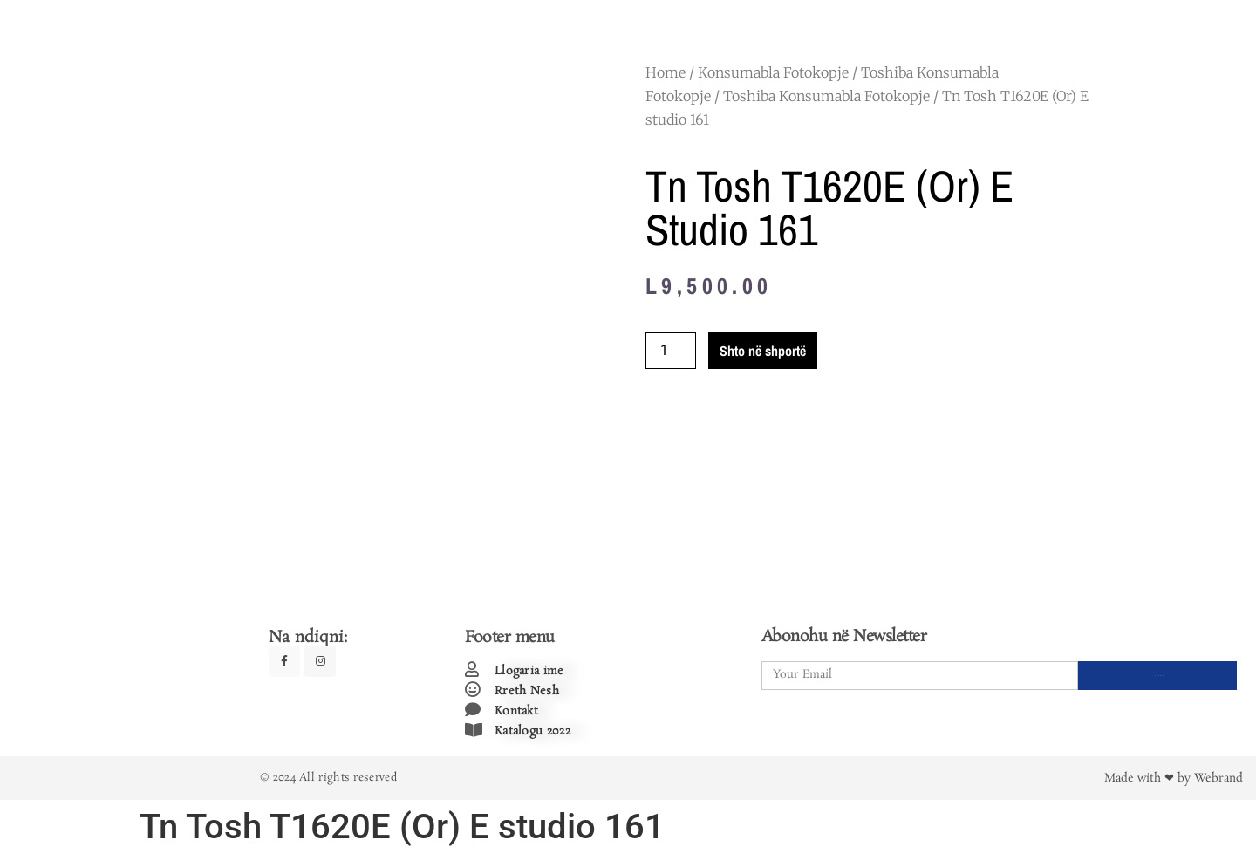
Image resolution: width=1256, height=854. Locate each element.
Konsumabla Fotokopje (773, 72)
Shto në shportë (763, 350)
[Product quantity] (670, 350)
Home (665, 72)
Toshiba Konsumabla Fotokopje (826, 96)
